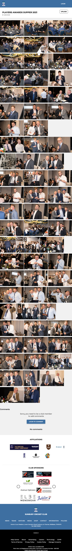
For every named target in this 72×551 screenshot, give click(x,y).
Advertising (32, 539)
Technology (51, 539)
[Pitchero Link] (36, 535)
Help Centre (15, 539)
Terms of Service (16, 542)
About (24, 539)
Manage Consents (55, 542)
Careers (41, 539)
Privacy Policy (29, 542)
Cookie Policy (41, 542)
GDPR (59, 539)
